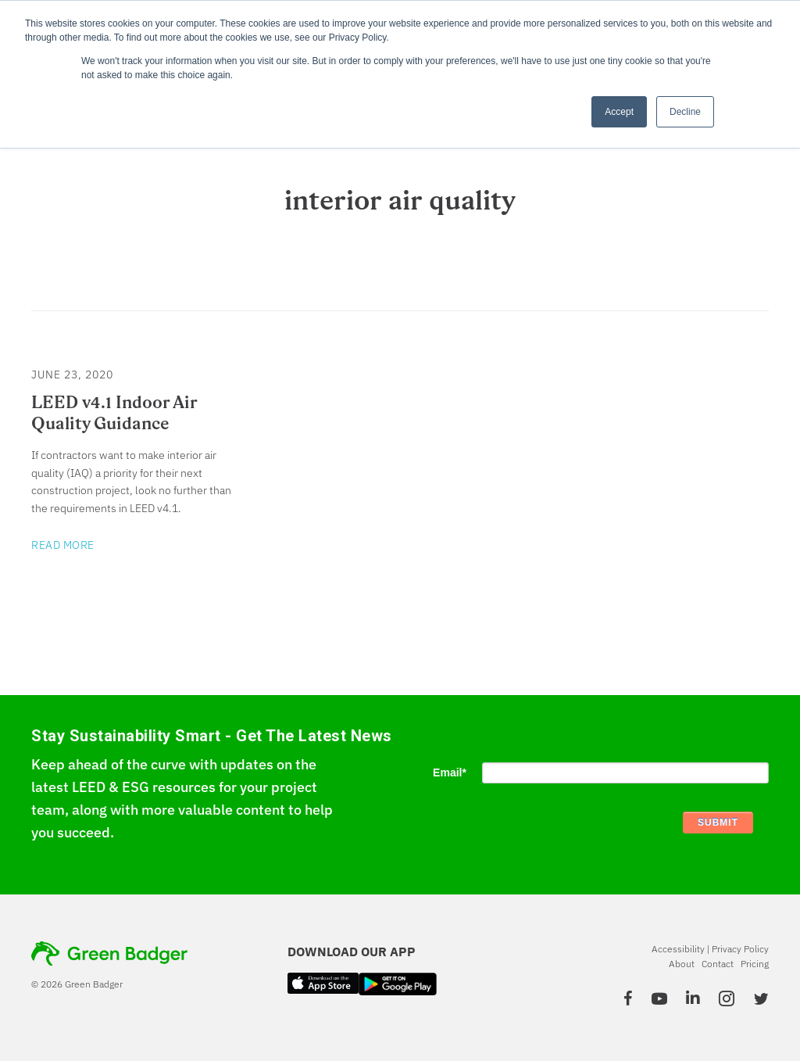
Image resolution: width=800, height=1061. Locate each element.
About (682, 964)
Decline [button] (685, 111)
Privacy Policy (740, 949)
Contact (718, 964)
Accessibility (678, 949)
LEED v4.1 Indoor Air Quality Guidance (114, 413)
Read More (63, 545)
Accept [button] (619, 111)
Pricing (755, 964)
